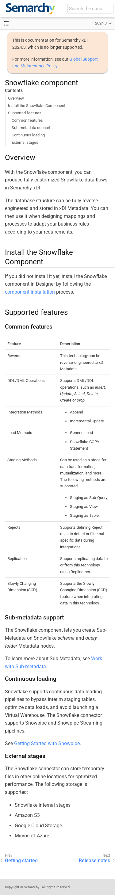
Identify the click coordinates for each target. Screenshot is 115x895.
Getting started (21, 860)
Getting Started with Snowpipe (47, 743)
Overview (16, 98)
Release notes (94, 860)
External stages (25, 142)
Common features (27, 120)
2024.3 (101, 23)
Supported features (24, 113)
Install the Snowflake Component (36, 105)
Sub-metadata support (31, 127)
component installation (30, 292)
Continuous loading (28, 135)
